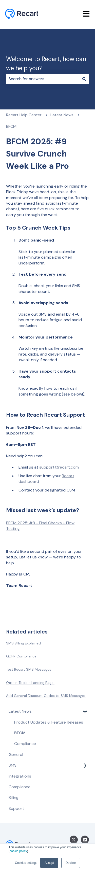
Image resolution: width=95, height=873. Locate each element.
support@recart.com (59, 467)
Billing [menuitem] (13, 797)
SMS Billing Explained (23, 643)
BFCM (11, 126)
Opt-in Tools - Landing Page (30, 682)
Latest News (61, 115)
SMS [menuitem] (12, 765)
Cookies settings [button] (26, 863)
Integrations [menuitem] (20, 776)
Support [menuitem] (16, 808)
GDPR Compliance (21, 656)
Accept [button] (49, 863)
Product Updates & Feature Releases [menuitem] (48, 722)
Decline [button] (71, 863)
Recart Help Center (24, 115)
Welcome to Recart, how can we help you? (46, 63)
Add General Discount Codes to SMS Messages (46, 695)
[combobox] (42, 79)
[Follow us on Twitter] (74, 840)
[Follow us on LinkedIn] (85, 840)
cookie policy (18, 851)
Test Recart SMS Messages (28, 669)
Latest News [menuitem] (20, 711)
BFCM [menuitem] (20, 733)
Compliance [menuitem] (25, 743)
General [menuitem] (16, 754)
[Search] (84, 79)
